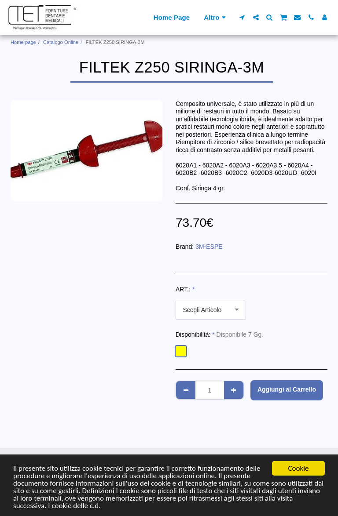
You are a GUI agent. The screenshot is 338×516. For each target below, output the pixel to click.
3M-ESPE (208, 246)
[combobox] (211, 310)
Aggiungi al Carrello (286, 389)
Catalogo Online (60, 42)
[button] (242, 17)
